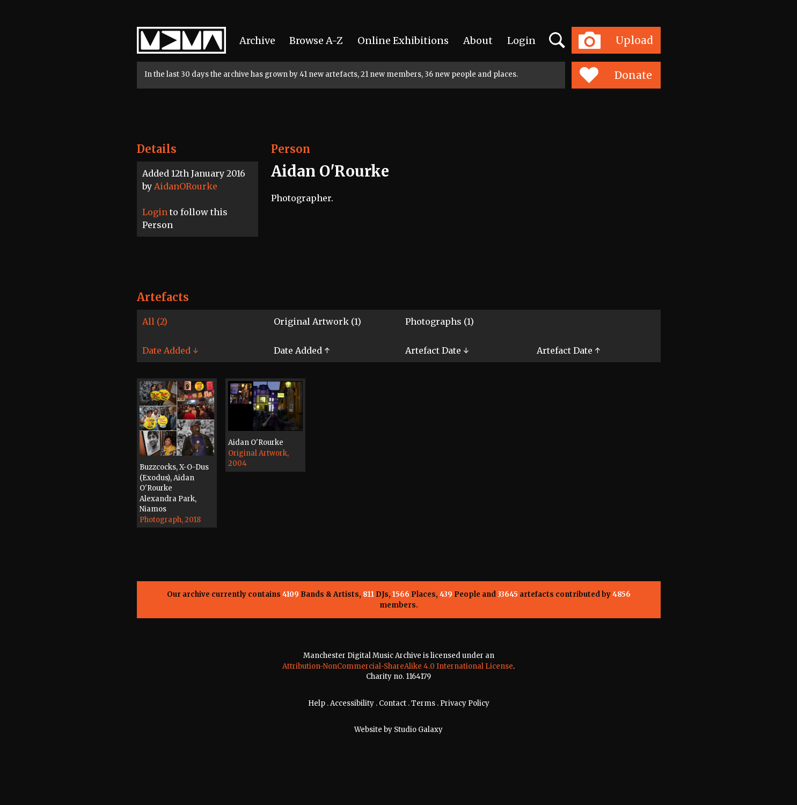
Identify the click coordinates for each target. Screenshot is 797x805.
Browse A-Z (316, 40)
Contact (392, 703)
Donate (616, 75)
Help (316, 703)
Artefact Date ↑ (568, 350)
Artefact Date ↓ (437, 350)
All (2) (154, 321)
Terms (423, 703)
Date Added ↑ (302, 350)
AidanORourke (185, 186)
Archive (257, 40)
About (478, 40)
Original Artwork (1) (317, 321)
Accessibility (352, 703)
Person (290, 149)
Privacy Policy (464, 703)
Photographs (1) (439, 321)
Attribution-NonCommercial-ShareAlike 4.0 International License (397, 666)
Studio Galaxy (418, 729)
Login (521, 40)
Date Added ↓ (170, 350)
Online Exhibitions (403, 40)
